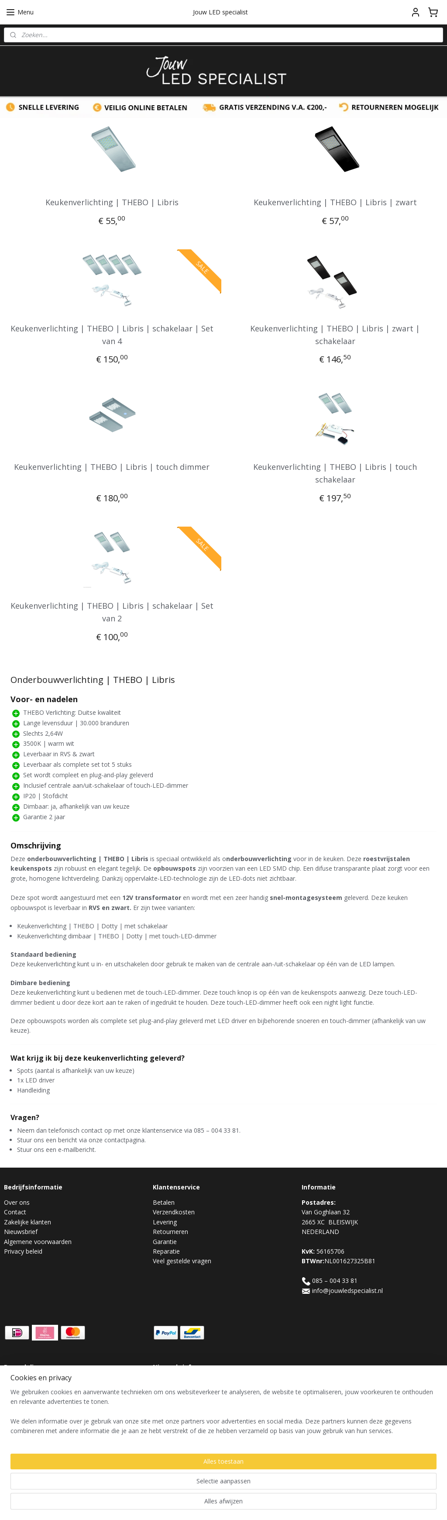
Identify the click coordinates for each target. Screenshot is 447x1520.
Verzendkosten (174, 1212)
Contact (15, 1212)
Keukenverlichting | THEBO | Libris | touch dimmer (112, 467)
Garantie (165, 1241)
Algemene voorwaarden (38, 1241)
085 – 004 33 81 (335, 1280)
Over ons (17, 1202)
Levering (165, 1222)
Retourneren (170, 1231)
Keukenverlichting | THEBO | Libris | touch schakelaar (335, 473)
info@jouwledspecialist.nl (347, 1290)
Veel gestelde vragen (182, 1261)
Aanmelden (176, 1403)
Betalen (164, 1202)
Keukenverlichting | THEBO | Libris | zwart (335, 202)
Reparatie (166, 1251)
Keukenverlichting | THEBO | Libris (112, 202)
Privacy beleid (23, 1251)
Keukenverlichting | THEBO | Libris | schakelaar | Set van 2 (111, 612)
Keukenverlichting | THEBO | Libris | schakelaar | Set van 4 (111, 334)
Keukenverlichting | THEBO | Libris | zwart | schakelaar (335, 334)
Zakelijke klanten (27, 1222)
